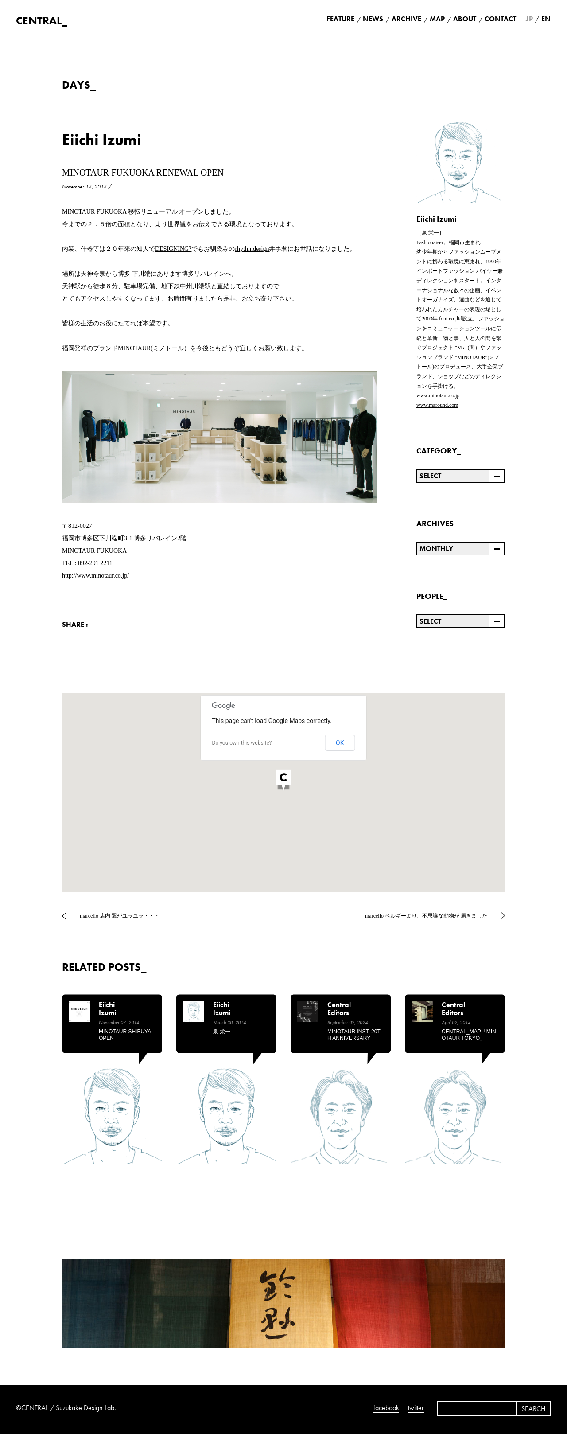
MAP (437, 18)
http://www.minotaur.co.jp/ (95, 575)
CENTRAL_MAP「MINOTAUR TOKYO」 (469, 1035)
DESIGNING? (173, 249)
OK (340, 742)
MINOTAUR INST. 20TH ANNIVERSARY (354, 1035)
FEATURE (340, 18)
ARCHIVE (406, 18)
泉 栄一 (221, 1031)
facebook (386, 1407)
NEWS (373, 18)
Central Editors (339, 1009)
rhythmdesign (252, 249)
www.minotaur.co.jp (438, 395)
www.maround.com (437, 405)
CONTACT (500, 18)
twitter (416, 1407)
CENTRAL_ (41, 20)
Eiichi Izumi (101, 140)
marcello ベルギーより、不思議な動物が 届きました (426, 916)
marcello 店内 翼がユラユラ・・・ (119, 916)
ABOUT (464, 18)
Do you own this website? (242, 743)
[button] (283, 781)
